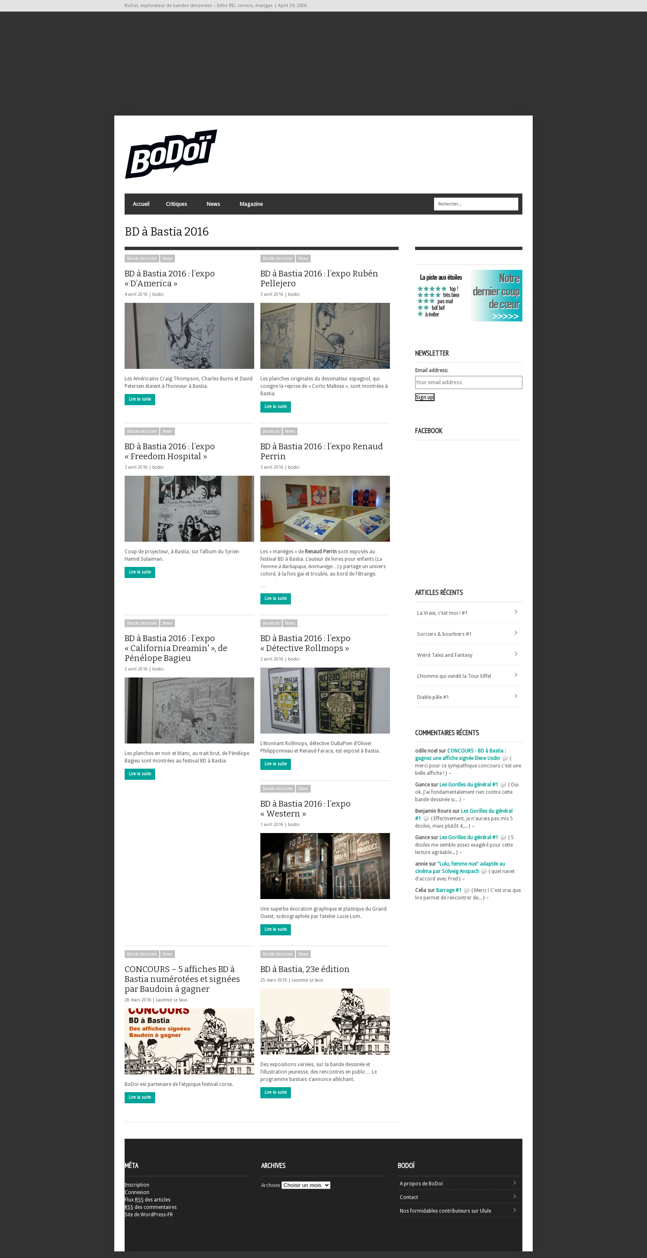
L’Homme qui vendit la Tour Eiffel (454, 683)
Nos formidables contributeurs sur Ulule (445, 1217)
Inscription (137, 1191)
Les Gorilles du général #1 (468, 791)
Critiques (176, 208)
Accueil (141, 206)
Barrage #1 (449, 897)
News (212, 208)
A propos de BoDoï (421, 1190)
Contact (409, 1204)
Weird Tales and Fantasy (444, 662)
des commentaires (151, 1214)
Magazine (250, 208)
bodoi (158, 301)
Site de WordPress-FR (149, 1221)
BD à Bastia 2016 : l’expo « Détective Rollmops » (324, 650)
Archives (270, 1192)
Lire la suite (140, 406)
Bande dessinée (142, 265)
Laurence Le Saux (171, 1006)
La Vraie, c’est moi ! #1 (442, 620)
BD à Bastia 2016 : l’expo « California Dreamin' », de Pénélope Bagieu (177, 655)
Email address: (431, 377)
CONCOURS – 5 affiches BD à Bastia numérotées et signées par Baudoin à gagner (186, 986)
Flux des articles (147, 1206)
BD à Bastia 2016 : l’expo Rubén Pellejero (319, 285)
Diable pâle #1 (433, 704)
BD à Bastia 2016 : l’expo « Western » (305, 815)
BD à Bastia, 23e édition (324, 976)
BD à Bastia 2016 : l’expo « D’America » (170, 285)
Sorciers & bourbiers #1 (444, 641)
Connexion (137, 1199)
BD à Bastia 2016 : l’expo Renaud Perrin (321, 458)
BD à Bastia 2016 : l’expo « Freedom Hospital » (185, 458)
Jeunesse (271, 438)
